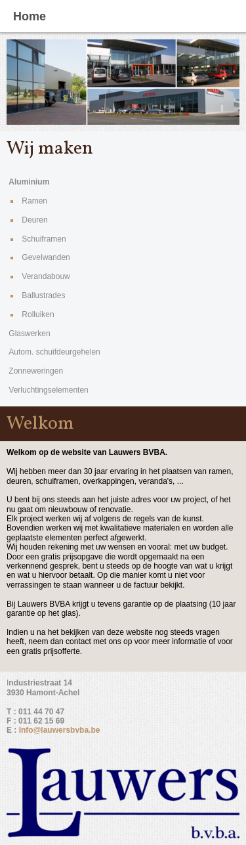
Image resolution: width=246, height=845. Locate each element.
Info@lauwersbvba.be (59, 730)
